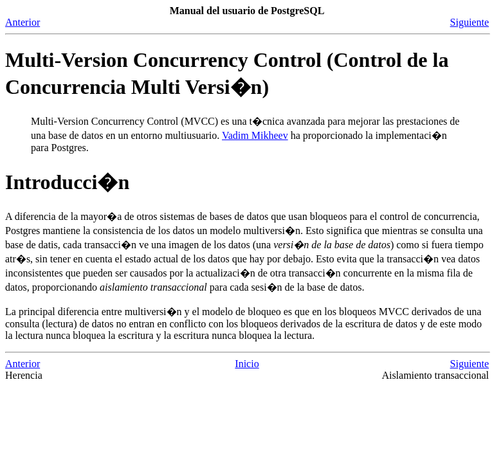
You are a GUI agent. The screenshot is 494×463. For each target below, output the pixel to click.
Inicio (247, 363)
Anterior (22, 22)
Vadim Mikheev (255, 135)
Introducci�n (67, 182)
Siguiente (469, 22)
